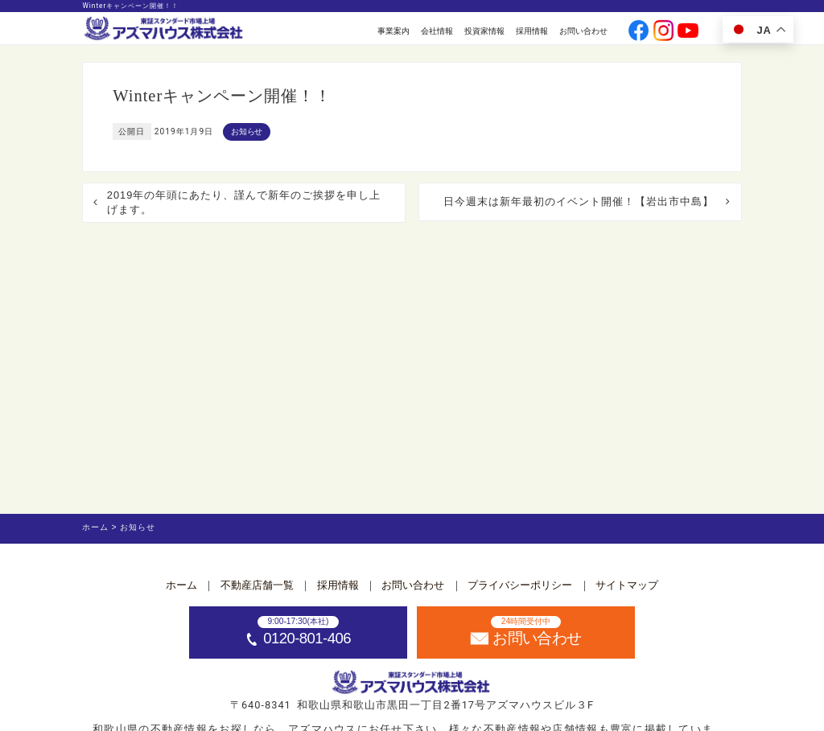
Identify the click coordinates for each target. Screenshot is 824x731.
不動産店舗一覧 (257, 585)
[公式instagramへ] (663, 31)
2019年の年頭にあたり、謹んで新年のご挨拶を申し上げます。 (244, 202)
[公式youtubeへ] (688, 31)
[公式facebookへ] (638, 31)
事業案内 (393, 31)
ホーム (181, 585)
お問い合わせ (583, 31)
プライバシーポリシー (520, 585)
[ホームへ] (164, 29)
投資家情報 (484, 31)
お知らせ (246, 131)
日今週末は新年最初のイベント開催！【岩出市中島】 (578, 201)
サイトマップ (626, 585)
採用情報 (532, 31)
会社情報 (437, 31)
